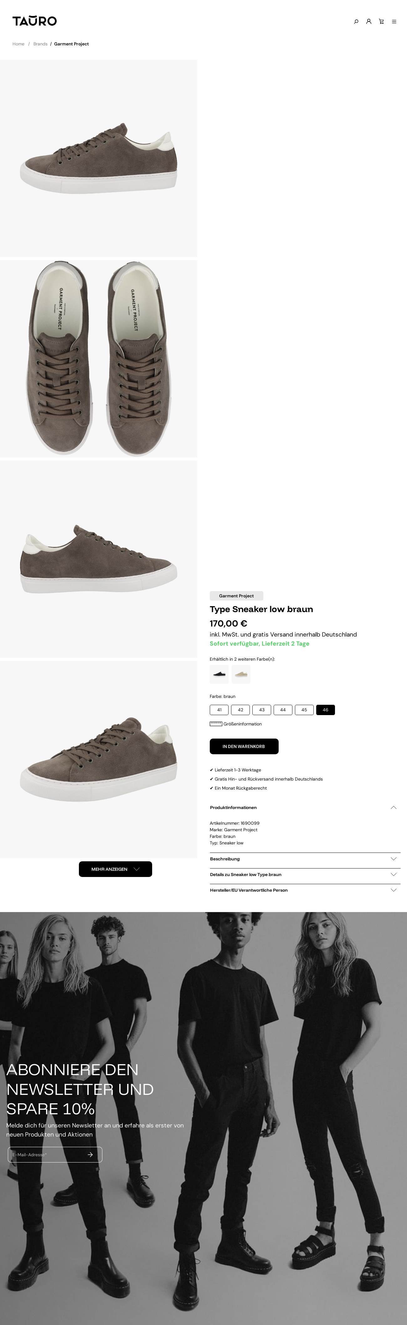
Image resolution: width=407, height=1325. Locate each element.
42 (240, 710)
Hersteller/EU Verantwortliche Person (303, 890)
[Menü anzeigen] (392, 22)
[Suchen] (354, 22)
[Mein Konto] (367, 22)
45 (304, 710)
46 (325, 710)
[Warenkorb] (380, 22)
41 (219, 710)
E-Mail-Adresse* (30, 1154)
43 (262, 710)
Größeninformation (236, 724)
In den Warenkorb (244, 746)
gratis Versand (274, 634)
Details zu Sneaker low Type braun (303, 874)
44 (283, 710)
